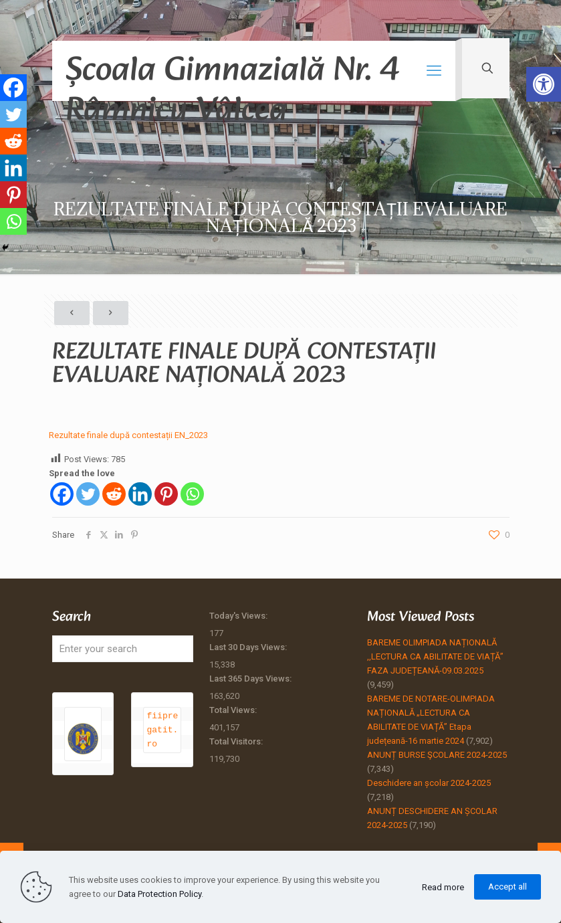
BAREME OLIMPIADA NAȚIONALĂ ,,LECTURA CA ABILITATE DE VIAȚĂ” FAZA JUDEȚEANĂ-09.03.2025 (435, 656)
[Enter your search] (123, 648)
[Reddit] (114, 494)
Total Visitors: (237, 741)
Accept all (507, 887)
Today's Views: (239, 616)
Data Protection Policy (159, 894)
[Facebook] (62, 494)
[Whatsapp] (192, 494)
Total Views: (234, 710)
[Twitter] (88, 494)
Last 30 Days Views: (249, 647)
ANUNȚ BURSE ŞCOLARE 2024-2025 (437, 755)
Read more (443, 887)
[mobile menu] (434, 71)
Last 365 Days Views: (251, 679)
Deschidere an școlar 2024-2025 (429, 783)
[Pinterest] (166, 494)
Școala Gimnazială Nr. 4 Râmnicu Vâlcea (232, 72)
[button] (543, 84)
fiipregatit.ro (162, 730)
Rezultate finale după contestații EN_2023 (128, 435)
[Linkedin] (140, 494)
